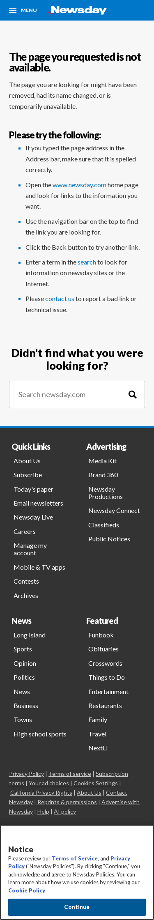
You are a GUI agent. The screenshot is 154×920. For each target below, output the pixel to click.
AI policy (65, 811)
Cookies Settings (96, 783)
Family (97, 719)
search (87, 262)
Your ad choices (49, 783)
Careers (25, 531)
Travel (97, 734)
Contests (26, 581)
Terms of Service (75, 858)
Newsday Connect (114, 510)
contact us (59, 298)
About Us (27, 461)
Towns (23, 719)
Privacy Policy (26, 773)
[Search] (132, 394)
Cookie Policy (26, 890)
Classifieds (103, 525)
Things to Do (106, 677)
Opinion (25, 663)
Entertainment (108, 691)
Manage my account (30, 549)
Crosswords (105, 663)
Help (43, 811)
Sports (23, 649)
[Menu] (23, 10)
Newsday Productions (105, 492)
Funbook (101, 635)
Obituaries (103, 649)
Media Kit (102, 461)
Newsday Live (33, 517)
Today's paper (33, 489)
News (22, 691)
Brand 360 (103, 474)
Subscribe (28, 474)
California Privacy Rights (41, 792)
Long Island (30, 635)
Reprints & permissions (67, 801)
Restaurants (105, 705)
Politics (24, 677)
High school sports (40, 734)
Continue (77, 907)
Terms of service (69, 773)
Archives (26, 595)
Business (26, 705)
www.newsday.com (79, 185)
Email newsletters (38, 503)
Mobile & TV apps (39, 567)
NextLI (98, 748)
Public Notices (109, 539)
